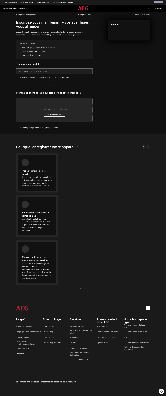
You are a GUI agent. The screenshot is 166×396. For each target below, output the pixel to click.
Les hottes (20, 354)
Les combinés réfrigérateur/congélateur (25, 342)
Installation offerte (10, 2)
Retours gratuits (43, 2)
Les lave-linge (48, 331)
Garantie (73, 343)
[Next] (148, 147)
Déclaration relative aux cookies (58, 381)
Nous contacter (102, 326)
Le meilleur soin (49, 326)
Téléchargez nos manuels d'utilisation (79, 353)
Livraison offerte (26, 2)
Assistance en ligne (77, 326)
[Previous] (143, 147)
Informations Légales (27, 381)
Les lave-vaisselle (23, 348)
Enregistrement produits (79, 348)
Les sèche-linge (49, 337)
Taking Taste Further (24, 326)
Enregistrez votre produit (106, 337)
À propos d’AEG (103, 343)
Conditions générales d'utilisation (136, 343)
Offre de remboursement (79, 359)
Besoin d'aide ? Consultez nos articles (81, 331)
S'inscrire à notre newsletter (107, 331)
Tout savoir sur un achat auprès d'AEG (135, 326)
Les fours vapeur (22, 337)
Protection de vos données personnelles (134, 348)
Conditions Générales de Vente (135, 331)
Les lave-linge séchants (52, 343)
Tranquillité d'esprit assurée (63, 2)
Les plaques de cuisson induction (28, 331)
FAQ (125, 337)
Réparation (74, 337)
